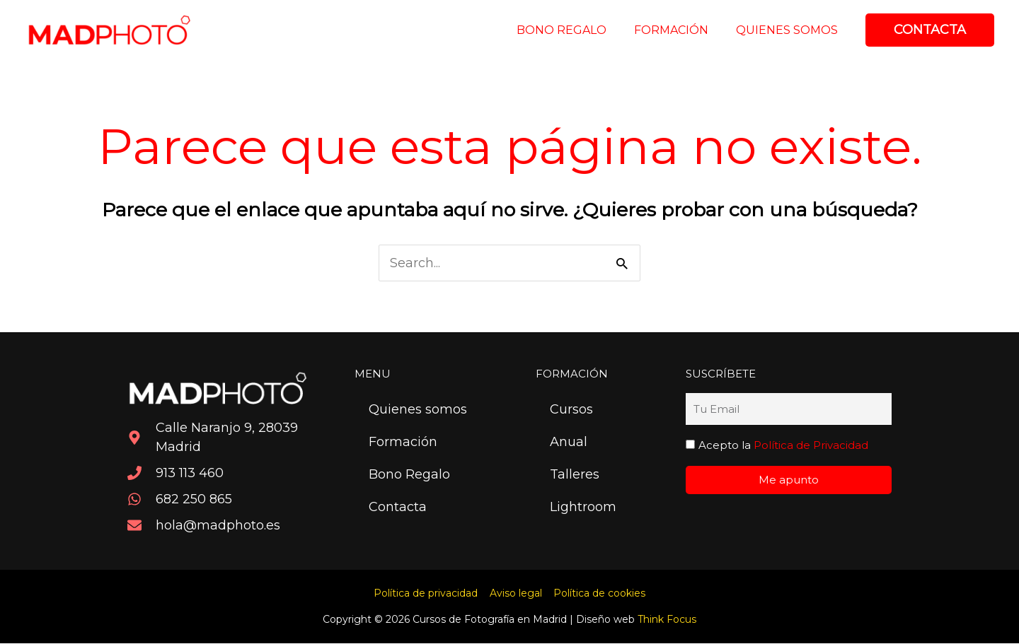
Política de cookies (598, 593)
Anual (568, 442)
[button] (929, 30)
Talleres (574, 475)
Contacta (398, 507)
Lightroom (583, 507)
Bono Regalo (409, 475)
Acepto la (783, 445)
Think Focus (667, 620)
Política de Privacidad (811, 445)
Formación (403, 442)
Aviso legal (516, 593)
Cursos (571, 410)
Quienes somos (418, 410)
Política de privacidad (428, 593)
